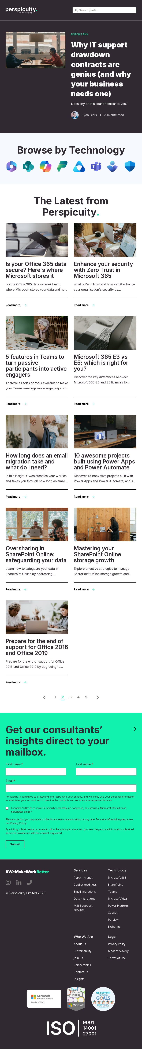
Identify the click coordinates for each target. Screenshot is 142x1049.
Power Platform (118, 906)
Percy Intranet (83, 878)
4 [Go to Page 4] (78, 697)
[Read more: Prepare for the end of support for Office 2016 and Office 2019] (37, 642)
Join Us (78, 958)
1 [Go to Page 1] (55, 697)
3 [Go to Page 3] (70, 697)
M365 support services (83, 908)
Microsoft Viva (117, 899)
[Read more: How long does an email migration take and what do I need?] (37, 457)
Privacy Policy (18, 823)
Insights (79, 979)
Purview (113, 920)
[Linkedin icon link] (18, 882)
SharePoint (115, 885)
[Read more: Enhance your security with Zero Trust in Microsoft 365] (105, 265)
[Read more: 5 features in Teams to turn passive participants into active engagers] (37, 361)
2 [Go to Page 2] (63, 697)
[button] (44, 697)
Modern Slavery (118, 951)
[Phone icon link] (29, 882)
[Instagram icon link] (8, 882)
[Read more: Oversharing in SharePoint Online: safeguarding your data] (37, 550)
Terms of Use (117, 958)
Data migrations (84, 899)
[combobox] (104, 10)
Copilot (112, 913)
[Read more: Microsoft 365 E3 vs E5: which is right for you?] (105, 361)
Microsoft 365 (117, 878)
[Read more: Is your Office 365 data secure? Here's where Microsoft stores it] (37, 265)
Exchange (114, 927)
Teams (112, 892)
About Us (80, 944)
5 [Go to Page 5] (86, 697)
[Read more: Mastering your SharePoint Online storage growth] (105, 550)
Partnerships (82, 965)
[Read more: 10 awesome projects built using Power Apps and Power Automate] (105, 457)
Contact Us (81, 972)
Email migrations (85, 892)
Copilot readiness (85, 885)
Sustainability (82, 951)
